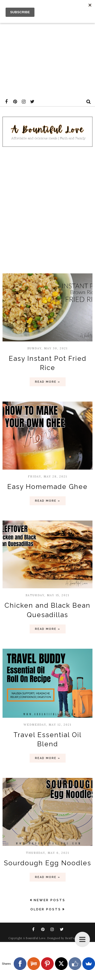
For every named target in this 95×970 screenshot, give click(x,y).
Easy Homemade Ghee (47, 486)
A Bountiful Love (34, 938)
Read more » (47, 381)
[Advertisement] (47, 48)
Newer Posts (49, 900)
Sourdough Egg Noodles (47, 863)
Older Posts (45, 909)
